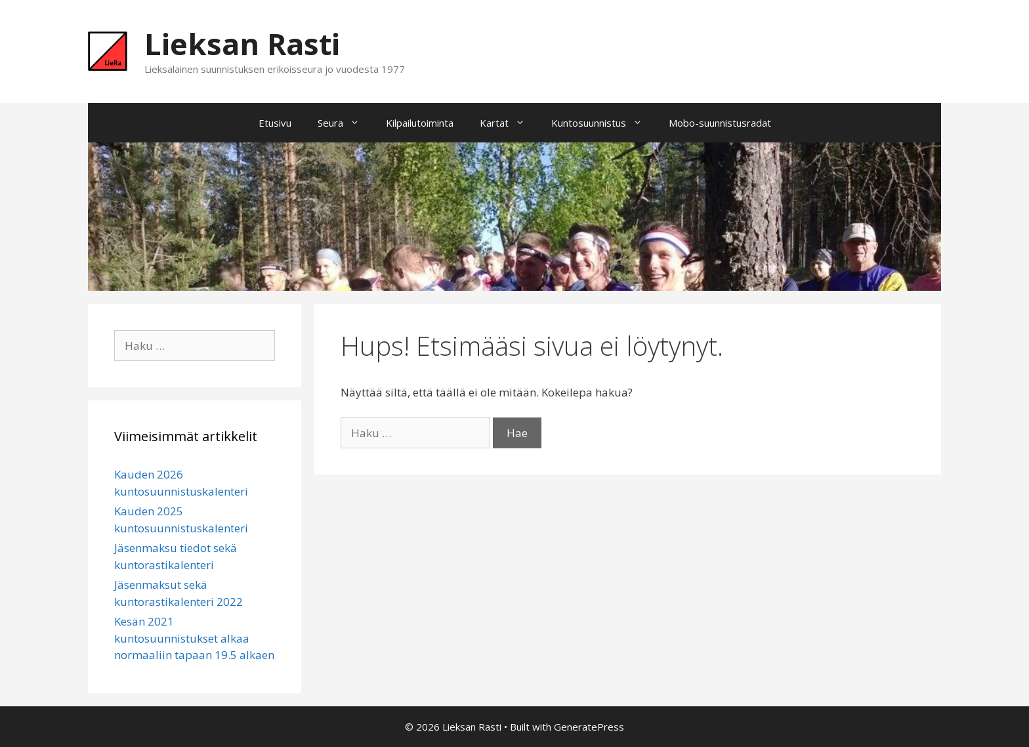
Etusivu (275, 122)
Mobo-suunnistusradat (720, 122)
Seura (345, 122)
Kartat (509, 122)
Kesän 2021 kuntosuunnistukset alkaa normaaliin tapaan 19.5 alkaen (194, 638)
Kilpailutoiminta (419, 122)
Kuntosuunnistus (603, 122)
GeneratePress (589, 726)
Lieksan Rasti (242, 44)
